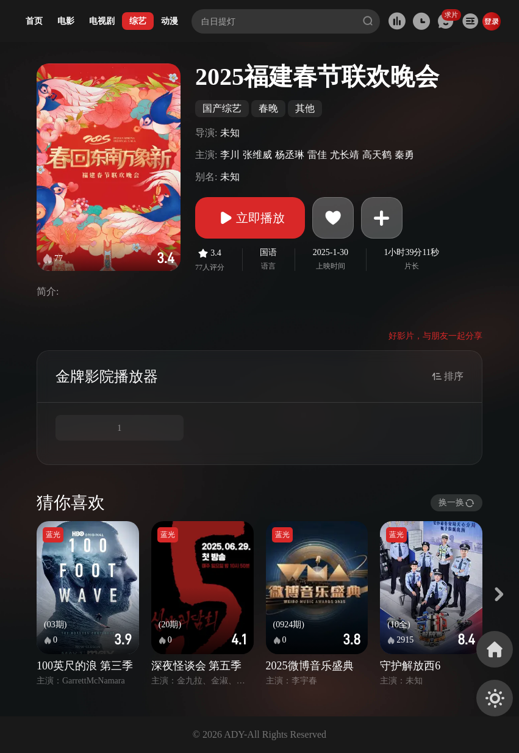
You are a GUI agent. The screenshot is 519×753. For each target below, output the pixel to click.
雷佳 (317, 155)
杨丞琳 (289, 155)
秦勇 (404, 155)
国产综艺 (222, 108)
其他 (305, 108)
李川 (230, 155)
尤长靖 (344, 155)
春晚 (268, 108)
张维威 (257, 155)
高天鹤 (377, 155)
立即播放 (250, 217)
